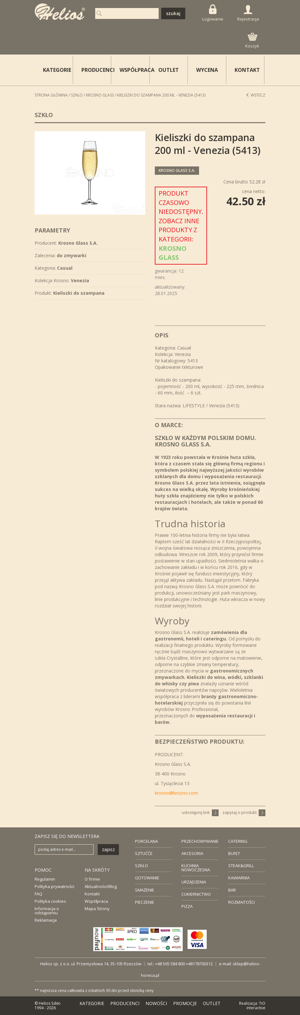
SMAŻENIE (144, 890)
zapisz (108, 849)
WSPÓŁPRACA (135, 69)
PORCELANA (146, 841)
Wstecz (255, 95)
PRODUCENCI (96, 69)
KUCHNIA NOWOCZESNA (195, 868)
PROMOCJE (185, 1003)
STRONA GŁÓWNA (51, 95)
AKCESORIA (192, 853)
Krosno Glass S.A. (177, 170)
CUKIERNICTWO (196, 894)
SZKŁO (141, 865)
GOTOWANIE (147, 878)
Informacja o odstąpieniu (47, 911)
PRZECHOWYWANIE (200, 841)
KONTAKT (247, 69)
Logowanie (212, 13)
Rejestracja (248, 13)
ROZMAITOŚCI (241, 902)
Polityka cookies (50, 901)
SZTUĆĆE (144, 853)
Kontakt (92, 894)
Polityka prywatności (54, 886)
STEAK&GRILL (241, 865)
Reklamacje (46, 920)
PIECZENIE (144, 902)
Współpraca (96, 901)
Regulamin (45, 879)
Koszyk (252, 41)
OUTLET (168, 69)
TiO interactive (255, 1006)
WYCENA (207, 69)
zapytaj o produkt (243, 812)
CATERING (237, 841)
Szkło (77, 95)
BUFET (234, 853)
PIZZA (187, 906)
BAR (232, 890)
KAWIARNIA (239, 878)
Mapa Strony (97, 908)
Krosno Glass (100, 95)
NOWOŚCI (156, 1003)
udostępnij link (200, 812)
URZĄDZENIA (193, 882)
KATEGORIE (91, 1003)
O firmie (92, 879)
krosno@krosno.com (176, 793)
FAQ (38, 894)
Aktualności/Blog (101, 886)
